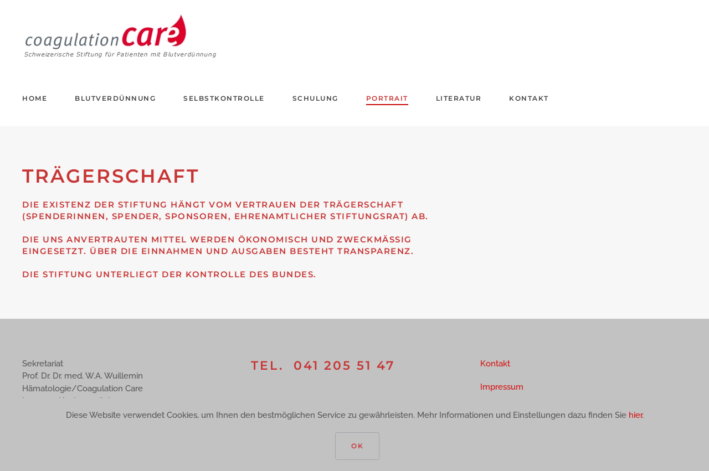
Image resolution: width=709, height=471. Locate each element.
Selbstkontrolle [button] (224, 98)
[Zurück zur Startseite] (120, 35)
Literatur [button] (459, 98)
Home (34, 98)
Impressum (501, 387)
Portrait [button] (387, 98)
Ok (357, 446)
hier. (636, 415)
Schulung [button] (315, 98)
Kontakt (529, 98)
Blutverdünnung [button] (115, 98)
